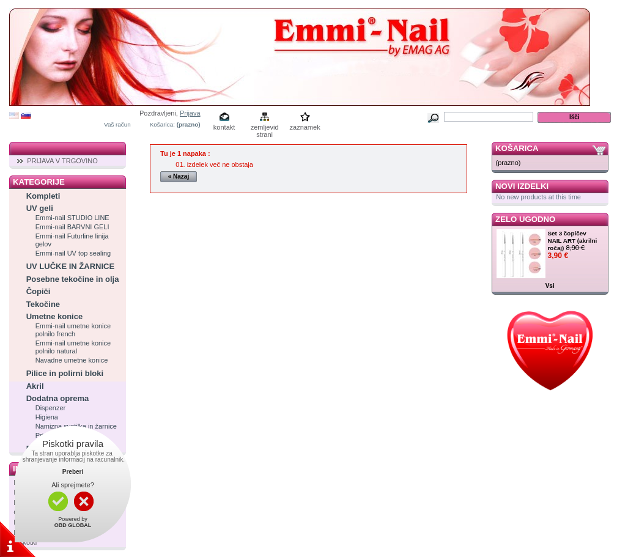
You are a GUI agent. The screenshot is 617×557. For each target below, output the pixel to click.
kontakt (224, 127)
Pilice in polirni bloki (64, 373)
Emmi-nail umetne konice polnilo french (73, 330)
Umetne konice (54, 316)
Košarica (516, 148)
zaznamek (305, 127)
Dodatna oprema (57, 398)
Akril (35, 386)
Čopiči (38, 291)
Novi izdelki (522, 186)
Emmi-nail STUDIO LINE (72, 217)
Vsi (550, 285)
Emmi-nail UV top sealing (73, 253)
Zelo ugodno (525, 219)
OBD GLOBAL (73, 525)
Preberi (72, 471)
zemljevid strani (265, 128)
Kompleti (43, 196)
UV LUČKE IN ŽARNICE (70, 266)
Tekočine (43, 304)
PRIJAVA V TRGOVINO (62, 160)
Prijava (190, 113)
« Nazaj (178, 176)
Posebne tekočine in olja (72, 279)
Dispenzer (50, 407)
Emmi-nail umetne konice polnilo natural (73, 347)
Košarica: (162, 124)
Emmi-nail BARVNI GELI (72, 227)
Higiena (46, 417)
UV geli (39, 208)
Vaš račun (117, 124)
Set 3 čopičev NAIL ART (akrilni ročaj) (572, 240)
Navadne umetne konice (71, 360)
